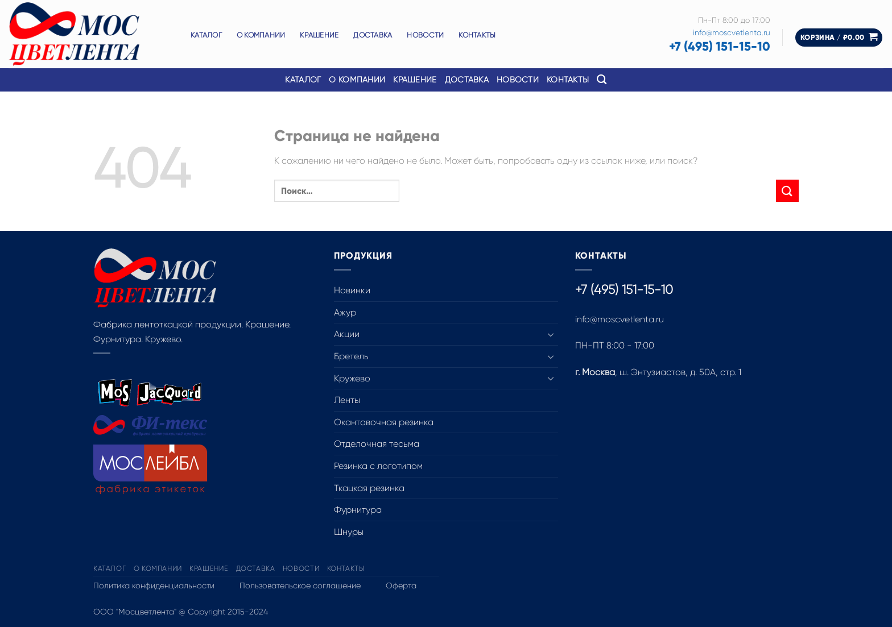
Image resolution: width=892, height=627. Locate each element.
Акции (347, 334)
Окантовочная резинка (383, 422)
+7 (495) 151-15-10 (719, 46)
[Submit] (787, 191)
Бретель (351, 356)
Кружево (352, 378)
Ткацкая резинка (369, 488)
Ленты (347, 400)
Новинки (352, 290)
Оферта (401, 585)
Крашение (319, 35)
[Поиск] (601, 80)
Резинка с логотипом (378, 465)
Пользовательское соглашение (300, 585)
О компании (261, 35)
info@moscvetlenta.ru (731, 32)
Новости (425, 35)
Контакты (477, 35)
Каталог (206, 35)
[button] (839, 37)
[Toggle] (551, 334)
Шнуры (349, 531)
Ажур (345, 312)
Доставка (372, 35)
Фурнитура (358, 509)
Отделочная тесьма (376, 443)
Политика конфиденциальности (153, 585)
